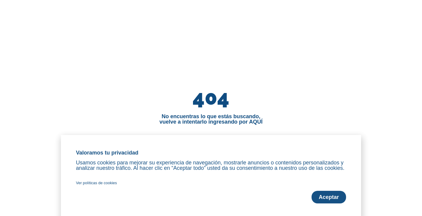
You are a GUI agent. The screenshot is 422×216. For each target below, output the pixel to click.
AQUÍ (256, 122)
